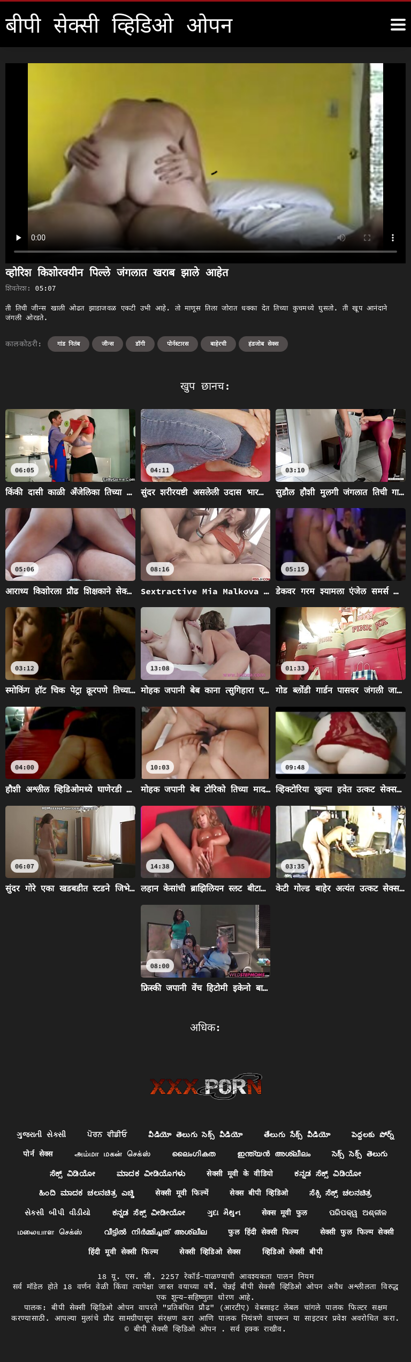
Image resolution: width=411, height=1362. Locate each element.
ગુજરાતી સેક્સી (72, 1134)
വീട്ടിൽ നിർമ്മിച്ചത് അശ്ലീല (242, 1233)
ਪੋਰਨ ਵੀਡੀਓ (138, 1134)
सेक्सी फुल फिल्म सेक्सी (76, 1253)
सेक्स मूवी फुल (366, 1213)
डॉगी (140, 343)
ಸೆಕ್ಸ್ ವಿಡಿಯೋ (155, 1173)
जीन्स (107, 343)
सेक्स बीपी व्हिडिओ (345, 1193)
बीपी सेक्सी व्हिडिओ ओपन (177, 1329)
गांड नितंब (68, 343)
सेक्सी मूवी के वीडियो (323, 1173)
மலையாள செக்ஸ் (136, 1233)
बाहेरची (218, 343)
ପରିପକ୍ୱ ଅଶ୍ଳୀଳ (53, 1233)
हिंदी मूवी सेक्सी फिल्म (170, 1253)
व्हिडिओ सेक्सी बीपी (341, 1253)
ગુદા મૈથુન (305, 1213)
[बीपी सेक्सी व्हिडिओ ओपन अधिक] (398, 25)
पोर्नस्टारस (177, 343)
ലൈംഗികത (264, 1154)
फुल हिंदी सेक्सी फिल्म (350, 1233)
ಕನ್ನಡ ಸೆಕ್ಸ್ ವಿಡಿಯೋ (69, 1193)
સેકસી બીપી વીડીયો (138, 1213)
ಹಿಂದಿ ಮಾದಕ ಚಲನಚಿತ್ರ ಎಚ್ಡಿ (171, 1193)
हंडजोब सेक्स (263, 343)
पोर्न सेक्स (109, 1154)
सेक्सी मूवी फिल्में (268, 1193)
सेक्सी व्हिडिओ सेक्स (258, 1253)
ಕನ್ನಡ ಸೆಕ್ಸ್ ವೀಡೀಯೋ (230, 1213)
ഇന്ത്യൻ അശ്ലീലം (345, 1154)
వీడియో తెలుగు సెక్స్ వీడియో (227, 1134)
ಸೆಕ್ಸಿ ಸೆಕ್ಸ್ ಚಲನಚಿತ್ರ (53, 1213)
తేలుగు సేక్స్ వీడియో (329, 1134)
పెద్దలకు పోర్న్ (50, 1154)
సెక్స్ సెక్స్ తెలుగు (83, 1173)
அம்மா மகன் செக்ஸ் (183, 1154)
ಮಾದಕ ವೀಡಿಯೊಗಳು (233, 1173)
